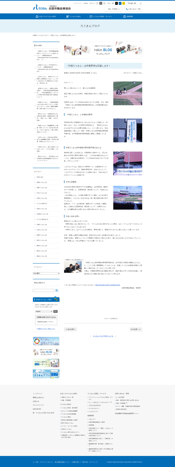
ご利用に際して (76, 462)
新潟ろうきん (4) (42, 251)
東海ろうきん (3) (42, 256)
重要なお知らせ (38, 397)
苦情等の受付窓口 (121, 409)
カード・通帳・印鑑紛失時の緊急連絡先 (128, 406)
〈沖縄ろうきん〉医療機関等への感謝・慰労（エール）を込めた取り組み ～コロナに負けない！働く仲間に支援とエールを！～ (47, 129)
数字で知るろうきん (67, 423)
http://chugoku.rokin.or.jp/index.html (107, 285)
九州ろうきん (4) (42, 230)
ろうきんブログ (43, 35)
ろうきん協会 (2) (42, 203)
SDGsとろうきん (66, 429)
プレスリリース (38, 405)
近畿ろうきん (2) (42, 182)
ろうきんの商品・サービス (97, 393)
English (86, 3)
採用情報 (91, 425)
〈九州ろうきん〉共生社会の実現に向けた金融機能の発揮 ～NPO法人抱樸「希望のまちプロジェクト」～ (48, 139)
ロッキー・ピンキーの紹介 (69, 426)
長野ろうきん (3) (42, 187)
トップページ (37, 393)
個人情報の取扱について (62, 462)
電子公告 (85, 462)
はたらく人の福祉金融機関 (69, 411)
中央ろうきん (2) (42, 193)
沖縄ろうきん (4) (42, 224)
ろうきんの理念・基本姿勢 (69, 408)
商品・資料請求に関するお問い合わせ (127, 400)
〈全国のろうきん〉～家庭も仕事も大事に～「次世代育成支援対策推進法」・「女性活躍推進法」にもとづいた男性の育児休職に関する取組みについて (47, 93)
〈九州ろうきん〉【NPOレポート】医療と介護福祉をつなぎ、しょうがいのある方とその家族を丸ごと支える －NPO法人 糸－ (47, 80)
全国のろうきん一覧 (67, 397)
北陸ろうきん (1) (42, 209)
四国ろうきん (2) (42, 235)
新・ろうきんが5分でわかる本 (43, 413)
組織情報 (91, 415)
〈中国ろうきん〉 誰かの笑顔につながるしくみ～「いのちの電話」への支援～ (47, 149)
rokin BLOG (37, 409)
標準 (113, 3)
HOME (35, 35)
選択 (55, 311)
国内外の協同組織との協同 (69, 420)
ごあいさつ (92, 419)
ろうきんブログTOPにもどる (103, 336)
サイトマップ (78, 3)
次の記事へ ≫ (136, 329)
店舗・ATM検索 (112, 9)
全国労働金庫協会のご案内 (97, 422)
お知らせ (36, 401)
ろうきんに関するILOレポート (70, 432)
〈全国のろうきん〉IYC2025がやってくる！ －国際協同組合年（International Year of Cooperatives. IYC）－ (48, 68)
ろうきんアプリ (93, 411)
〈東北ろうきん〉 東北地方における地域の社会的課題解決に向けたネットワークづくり (47, 158)
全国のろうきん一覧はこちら (46, 328)
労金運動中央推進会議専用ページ (126, 413)
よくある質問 (120, 397)
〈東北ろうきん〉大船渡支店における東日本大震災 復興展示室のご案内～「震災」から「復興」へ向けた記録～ (47, 117)
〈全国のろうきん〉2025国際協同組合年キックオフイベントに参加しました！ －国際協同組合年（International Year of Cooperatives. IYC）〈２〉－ (48, 55)
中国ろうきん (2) (42, 198)
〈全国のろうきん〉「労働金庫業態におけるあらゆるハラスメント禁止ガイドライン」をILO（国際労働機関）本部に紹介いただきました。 (47, 105)
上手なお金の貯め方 (95, 405)
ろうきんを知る (65, 404)
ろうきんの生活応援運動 (68, 414)
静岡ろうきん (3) (42, 245)
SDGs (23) (40, 177)
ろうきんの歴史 (66, 417)
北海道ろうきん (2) (42, 214)
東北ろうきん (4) (42, 240)
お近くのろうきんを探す (68, 393)
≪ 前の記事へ (70, 329)
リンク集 (35, 462)
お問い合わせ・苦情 (134, 9)
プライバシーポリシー (46, 462)
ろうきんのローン (94, 408)
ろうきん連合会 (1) (42, 219)
